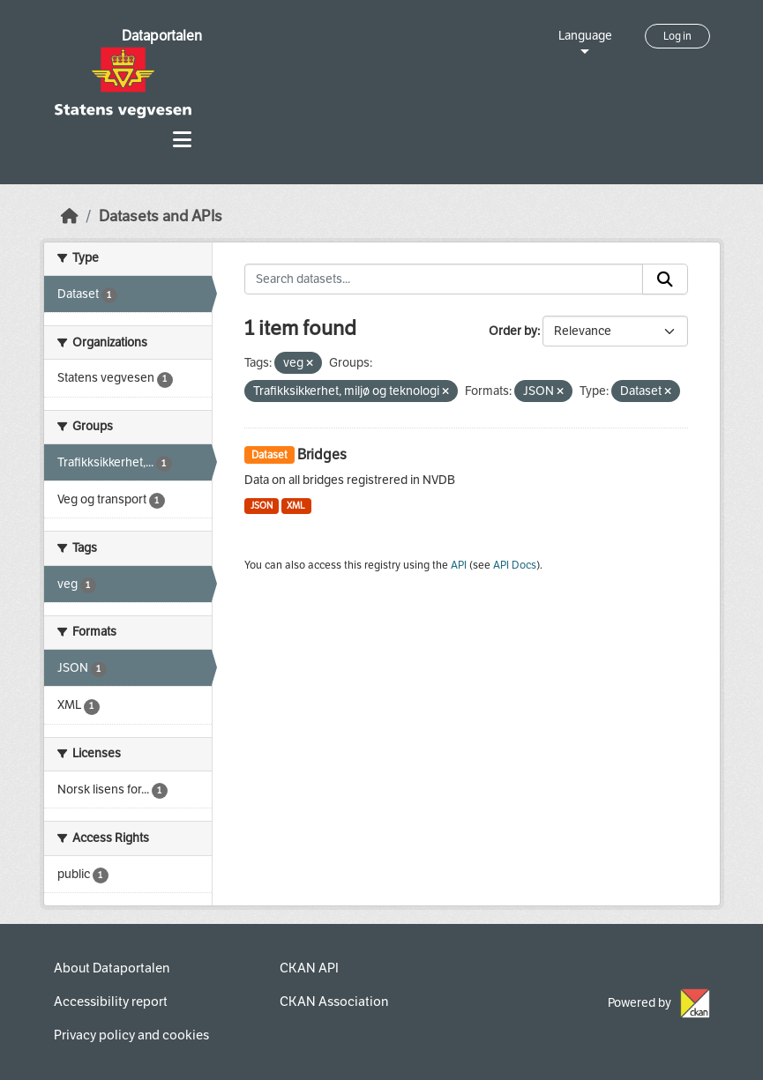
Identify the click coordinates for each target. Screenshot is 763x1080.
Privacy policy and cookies (131, 1035)
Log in (677, 36)
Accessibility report (111, 1001)
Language (585, 35)
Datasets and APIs (160, 216)
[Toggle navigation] (182, 139)
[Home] (70, 216)
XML (296, 505)
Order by (513, 331)
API (459, 565)
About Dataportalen (111, 968)
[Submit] (665, 279)
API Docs (514, 565)
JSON (262, 505)
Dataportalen (162, 35)
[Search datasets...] (443, 279)
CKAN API (309, 968)
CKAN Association (334, 1001)
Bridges (322, 454)
